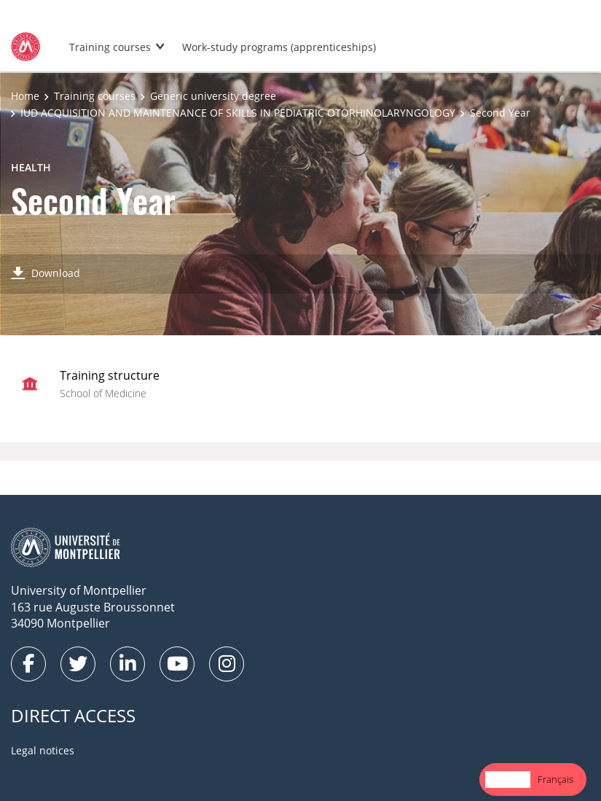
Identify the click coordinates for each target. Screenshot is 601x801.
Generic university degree (213, 96)
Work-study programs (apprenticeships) (279, 47)
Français (555, 779)
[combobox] (507, 779)
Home (25, 96)
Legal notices (42, 750)
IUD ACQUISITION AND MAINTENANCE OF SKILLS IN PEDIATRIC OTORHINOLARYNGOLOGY (237, 113)
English (507, 779)
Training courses (110, 47)
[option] (555, 779)
